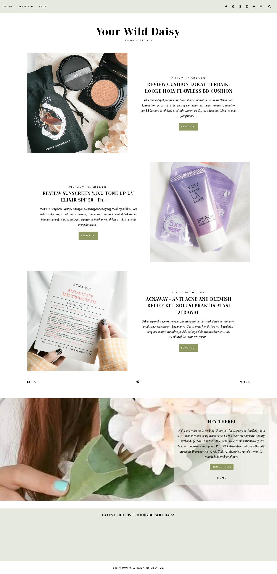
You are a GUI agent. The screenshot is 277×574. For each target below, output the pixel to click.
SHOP (43, 6)
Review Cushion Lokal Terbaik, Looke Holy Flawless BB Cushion (188, 87)
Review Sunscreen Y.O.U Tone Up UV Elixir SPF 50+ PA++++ (88, 196)
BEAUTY (24, 6)
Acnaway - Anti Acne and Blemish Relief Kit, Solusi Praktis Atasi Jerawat (189, 306)
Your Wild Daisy (138, 31)
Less (31, 382)
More (245, 382)
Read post (188, 126)
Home (8, 6)
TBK (160, 568)
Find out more (222, 467)
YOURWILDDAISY (159, 515)
